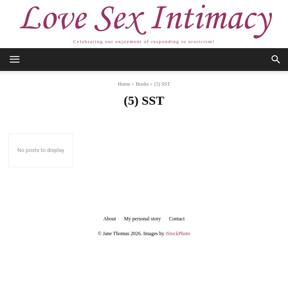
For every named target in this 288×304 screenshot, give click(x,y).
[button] (14, 59)
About (109, 219)
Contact (177, 219)
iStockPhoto (178, 233)
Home (124, 84)
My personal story (142, 219)
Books (142, 84)
